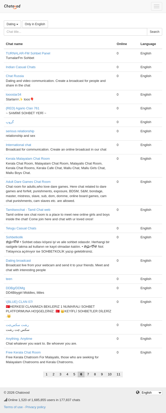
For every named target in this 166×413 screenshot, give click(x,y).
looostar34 (13, 94)
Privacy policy (35, 407)
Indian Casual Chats (21, 67)
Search (154, 32)
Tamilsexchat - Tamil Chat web (28, 210)
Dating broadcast (18, 260)
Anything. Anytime (19, 339)
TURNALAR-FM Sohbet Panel (28, 53)
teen (9, 279)
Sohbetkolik (14, 237)
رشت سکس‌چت (17, 325)
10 (109, 374)
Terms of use (13, 407)
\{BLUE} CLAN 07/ (19, 302)
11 (118, 374)
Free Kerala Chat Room (23, 352)
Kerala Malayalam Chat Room (28, 158)
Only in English (35, 24)
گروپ (10, 122)
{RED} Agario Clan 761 (22, 108)
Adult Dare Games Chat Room (28, 182)
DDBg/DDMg (15, 288)
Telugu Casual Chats (21, 228)
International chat (18, 145)
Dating (12, 24)
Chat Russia (15, 76)
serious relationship (20, 131)
